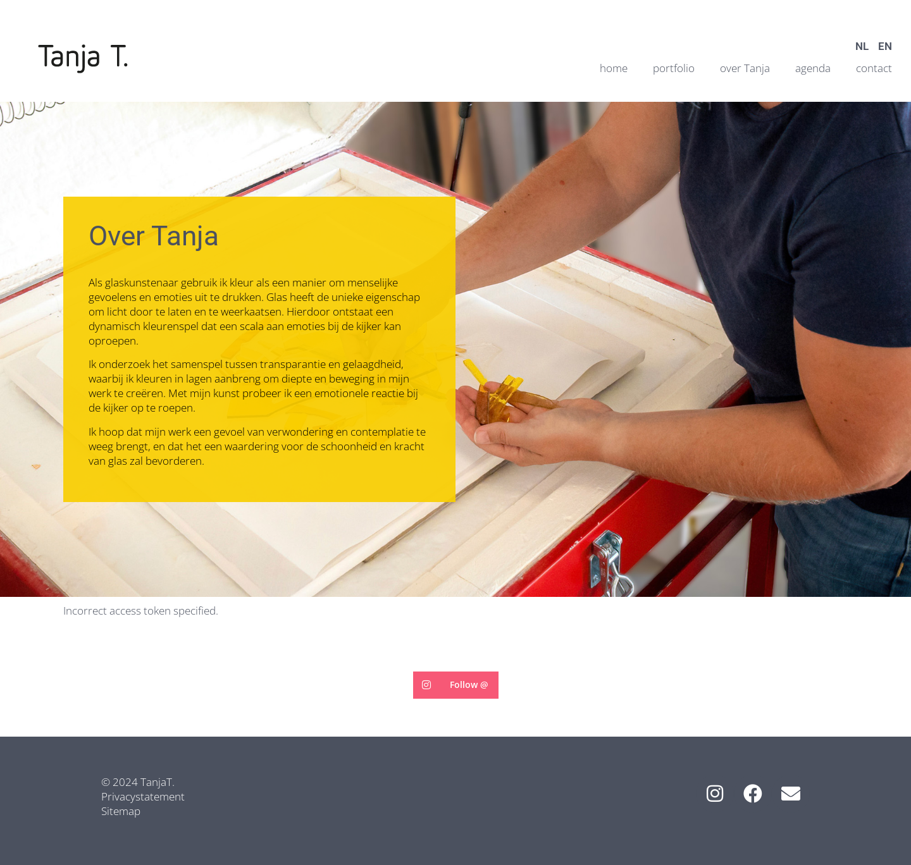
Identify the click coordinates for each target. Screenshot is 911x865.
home (614, 68)
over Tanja (745, 68)
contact (874, 68)
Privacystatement (143, 796)
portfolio (674, 68)
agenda (813, 68)
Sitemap (120, 811)
